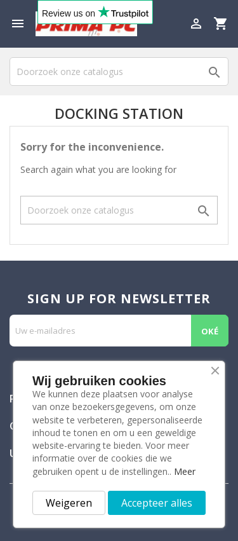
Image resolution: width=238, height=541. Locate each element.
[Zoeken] (119, 71)
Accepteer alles (156, 503)
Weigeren (69, 503)
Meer (184, 471)
